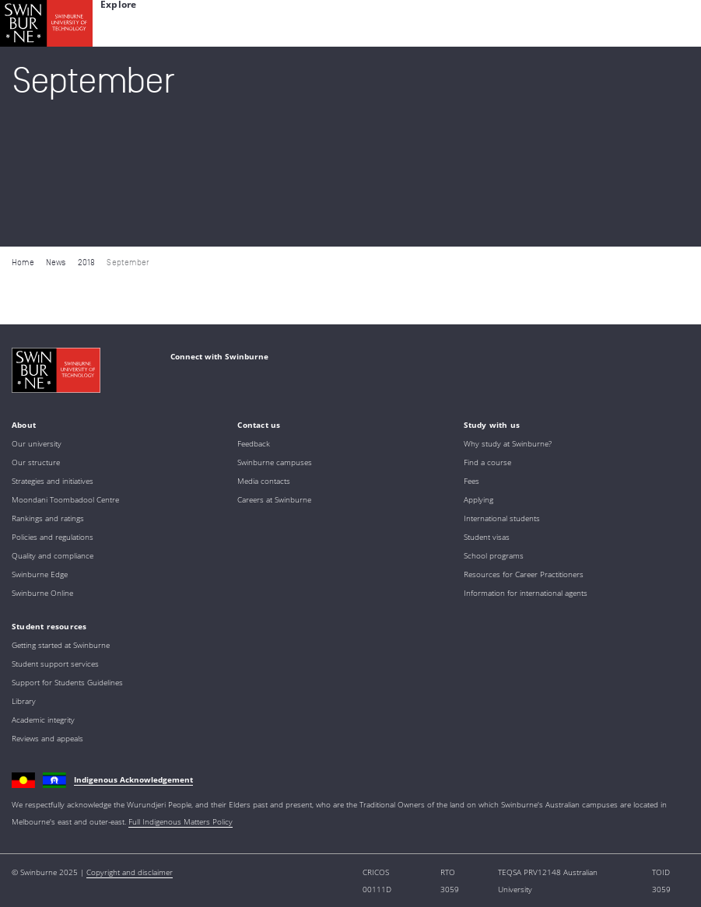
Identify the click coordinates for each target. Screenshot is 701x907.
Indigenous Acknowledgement (133, 779)
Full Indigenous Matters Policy (180, 821)
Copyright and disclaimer (129, 872)
